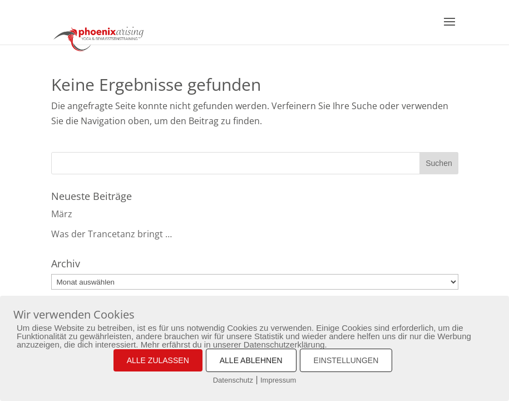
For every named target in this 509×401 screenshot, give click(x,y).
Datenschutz (233, 380)
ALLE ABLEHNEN (251, 360)
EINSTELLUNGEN (346, 360)
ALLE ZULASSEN (158, 360)
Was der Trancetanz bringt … (111, 234)
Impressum (278, 380)
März (61, 214)
